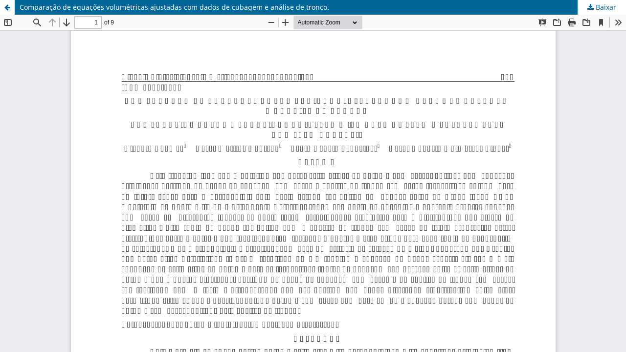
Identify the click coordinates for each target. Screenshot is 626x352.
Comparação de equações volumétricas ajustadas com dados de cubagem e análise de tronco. (174, 7)
